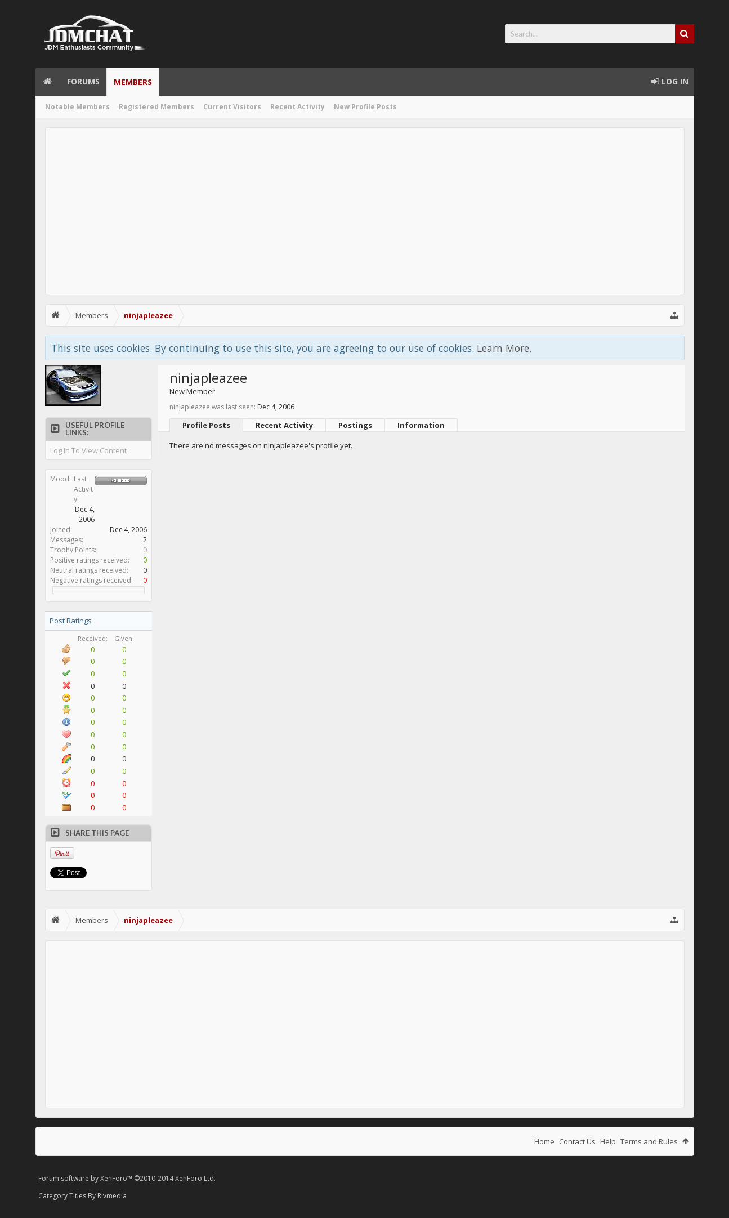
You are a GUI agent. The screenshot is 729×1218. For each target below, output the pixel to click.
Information (421, 425)
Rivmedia (112, 1196)
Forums (83, 81)
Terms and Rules (649, 1141)
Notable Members (77, 106)
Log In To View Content (88, 451)
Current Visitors (232, 106)
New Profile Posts (365, 106)
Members (133, 82)
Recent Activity (297, 106)
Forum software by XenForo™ (127, 1178)
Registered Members (156, 106)
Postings (355, 425)
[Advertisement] (364, 211)
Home (47, 82)
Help (608, 1141)
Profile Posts (206, 425)
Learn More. (504, 348)
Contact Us (577, 1141)
